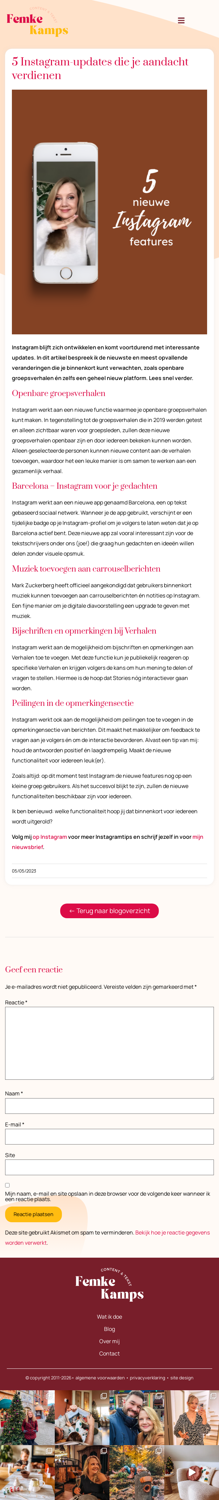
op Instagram (50, 836)
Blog (109, 1329)
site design (181, 1378)
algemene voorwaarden (100, 1378)
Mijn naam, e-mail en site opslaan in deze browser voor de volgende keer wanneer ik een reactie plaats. (107, 1196)
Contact (109, 1353)
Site (10, 1155)
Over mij (109, 1341)
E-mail (14, 1124)
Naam (14, 1093)
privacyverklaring (147, 1378)
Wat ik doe (109, 1316)
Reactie (16, 1002)
